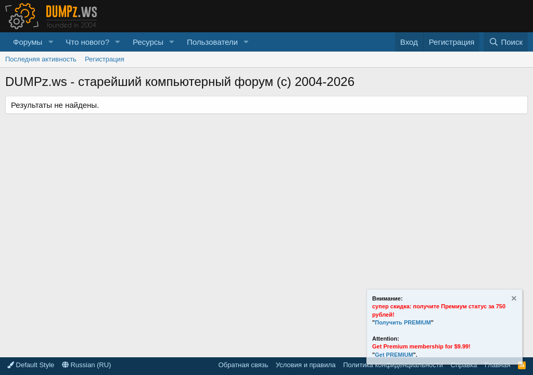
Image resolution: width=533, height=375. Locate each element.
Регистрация (104, 59)
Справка (464, 365)
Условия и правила (306, 365)
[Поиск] (506, 42)
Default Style (30, 365)
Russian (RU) (86, 365)
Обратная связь (243, 365)
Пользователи (212, 42)
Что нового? (87, 42)
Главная (497, 365)
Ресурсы (148, 42)
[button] (50, 42)
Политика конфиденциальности (393, 365)
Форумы (27, 42)
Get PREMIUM (394, 355)
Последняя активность (41, 59)
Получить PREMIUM (403, 322)
